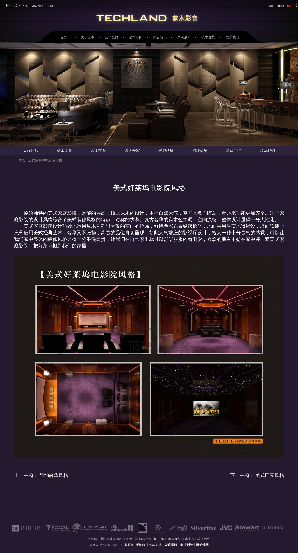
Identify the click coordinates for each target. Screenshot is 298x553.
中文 (292, 5)
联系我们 (232, 37)
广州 (5, 5)
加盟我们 (233, 151)
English (277, 5)
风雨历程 (31, 151)
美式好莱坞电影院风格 (45, 160)
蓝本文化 (64, 151)
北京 (15, 5)
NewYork (37, 5)
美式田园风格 (257, 475)
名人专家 (132, 151)
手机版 (141, 545)
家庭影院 (149, 17)
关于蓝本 (87, 37)
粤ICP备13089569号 (166, 539)
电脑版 (129, 545)
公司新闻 (136, 37)
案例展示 (184, 37)
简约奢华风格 (41, 475)
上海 (24, 5)
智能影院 (155, 545)
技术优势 (208, 37)
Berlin (51, 5)
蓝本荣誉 (98, 151)
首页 (63, 37)
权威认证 (166, 151)
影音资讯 (160, 37)
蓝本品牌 (111, 37)
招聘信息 (200, 151)
